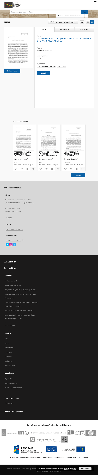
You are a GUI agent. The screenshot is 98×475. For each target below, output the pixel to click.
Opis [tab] (44, 29)
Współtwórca (9, 348)
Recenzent (8, 357)
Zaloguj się (9, 403)
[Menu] (95, 2)
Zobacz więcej (10, 326)
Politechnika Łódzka (12, 281)
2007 (39, 58)
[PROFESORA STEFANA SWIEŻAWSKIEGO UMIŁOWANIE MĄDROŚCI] (24, 138)
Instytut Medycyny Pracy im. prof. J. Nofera (20, 290)
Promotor (8, 352)
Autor (7, 343)
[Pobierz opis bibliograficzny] (21, 169)
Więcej (78, 175)
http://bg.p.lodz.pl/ (13, 240)
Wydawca (8, 361)
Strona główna (10, 268)
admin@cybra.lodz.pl (14, 229)
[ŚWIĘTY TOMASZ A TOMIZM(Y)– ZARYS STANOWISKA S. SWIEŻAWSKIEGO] (74, 138)
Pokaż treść (12, 71)
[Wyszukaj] (84, 12)
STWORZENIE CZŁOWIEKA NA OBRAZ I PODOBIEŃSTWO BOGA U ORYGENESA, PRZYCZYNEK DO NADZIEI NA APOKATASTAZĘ (49, 154)
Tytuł (6, 339)
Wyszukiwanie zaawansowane (70, 16)
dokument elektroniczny (46, 66)
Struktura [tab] (84, 29)
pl (92, 22)
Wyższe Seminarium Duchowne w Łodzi (19, 310)
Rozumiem (85, 469)
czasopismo (61, 66)
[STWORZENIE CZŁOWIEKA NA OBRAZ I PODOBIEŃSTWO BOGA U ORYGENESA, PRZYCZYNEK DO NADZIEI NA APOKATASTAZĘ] (49, 138)
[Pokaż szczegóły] (32, 169)
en (88, 22)
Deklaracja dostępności (13, 388)
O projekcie (9, 379)
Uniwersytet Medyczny (13, 285)
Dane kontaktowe (11, 383)
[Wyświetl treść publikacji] (27, 169)
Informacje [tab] (64, 29)
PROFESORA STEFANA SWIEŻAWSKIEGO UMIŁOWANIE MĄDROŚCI (23, 154)
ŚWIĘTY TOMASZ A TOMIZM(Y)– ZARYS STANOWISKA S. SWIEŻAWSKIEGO (71, 154)
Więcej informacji (70, 468)
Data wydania (10, 366)
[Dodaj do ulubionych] (15, 169)
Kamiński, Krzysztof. (44, 51)
